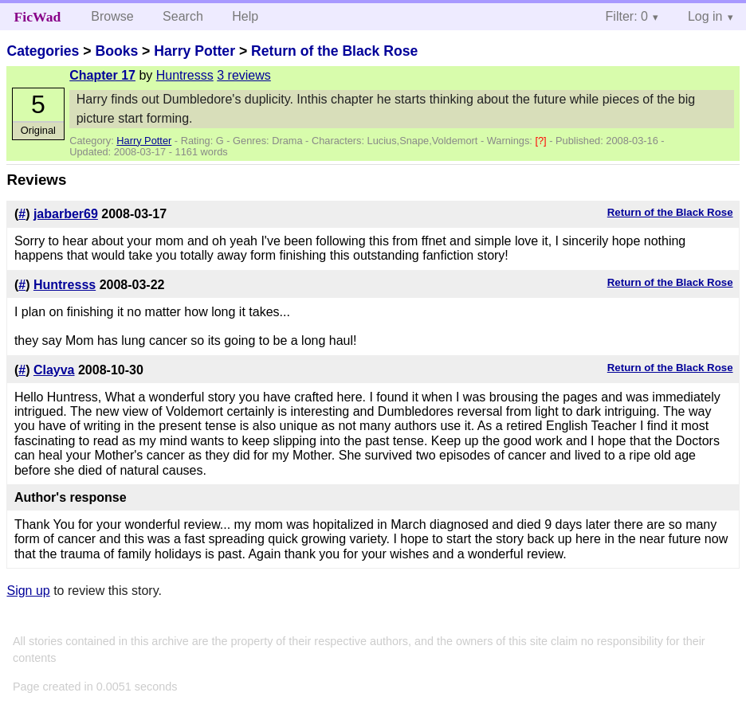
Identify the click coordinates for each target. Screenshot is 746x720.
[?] (542, 141)
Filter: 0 (627, 16)
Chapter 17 (102, 75)
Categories (42, 51)
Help (245, 16)
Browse (112, 16)
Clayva (54, 370)
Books (116, 51)
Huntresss (185, 75)
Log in (705, 16)
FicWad (37, 17)
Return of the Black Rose (334, 51)
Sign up (27, 590)
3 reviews (244, 75)
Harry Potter (194, 51)
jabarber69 (65, 214)
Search (183, 16)
